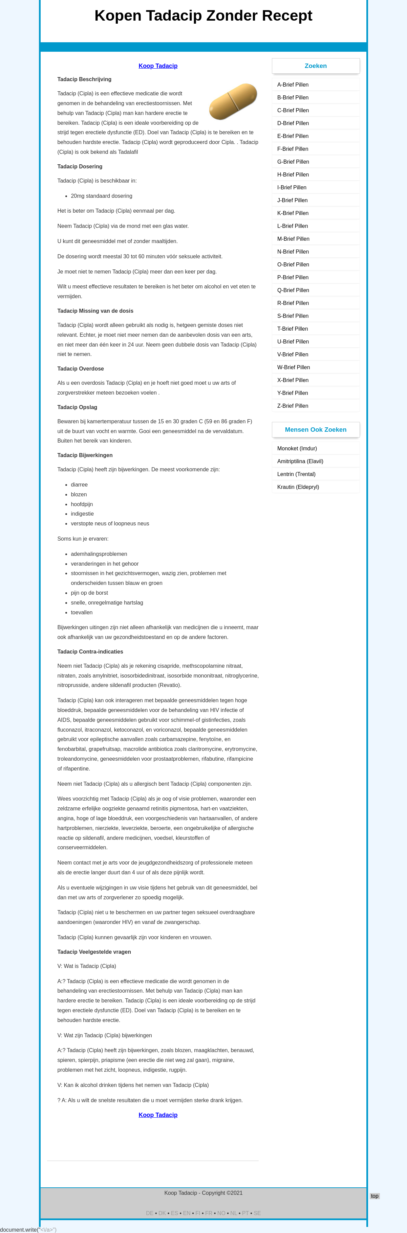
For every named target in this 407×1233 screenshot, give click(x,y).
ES (174, 1213)
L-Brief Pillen (292, 226)
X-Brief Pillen (292, 380)
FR (208, 1213)
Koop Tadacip (157, 66)
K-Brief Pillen (292, 213)
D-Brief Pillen (293, 123)
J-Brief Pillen (292, 200)
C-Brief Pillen (293, 110)
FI (197, 1213)
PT (245, 1213)
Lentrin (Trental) (296, 474)
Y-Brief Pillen (292, 393)
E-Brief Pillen (292, 136)
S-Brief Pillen (292, 316)
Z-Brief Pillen (292, 406)
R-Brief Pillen (293, 303)
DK (162, 1213)
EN (187, 1213)
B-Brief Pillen (292, 97)
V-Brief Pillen (292, 354)
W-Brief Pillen (293, 367)
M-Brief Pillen (293, 239)
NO (221, 1213)
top (375, 1196)
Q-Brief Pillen (293, 290)
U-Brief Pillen (293, 342)
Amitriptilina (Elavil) (300, 461)
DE (149, 1213)
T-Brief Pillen (292, 329)
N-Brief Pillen (293, 252)
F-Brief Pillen (292, 149)
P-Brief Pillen (292, 277)
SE (257, 1213)
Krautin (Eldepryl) (298, 487)
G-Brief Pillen (293, 162)
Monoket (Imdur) (297, 448)
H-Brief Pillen (293, 174)
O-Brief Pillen (293, 264)
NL (233, 1213)
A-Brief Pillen (292, 85)
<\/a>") (49, 1230)
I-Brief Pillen (291, 187)
